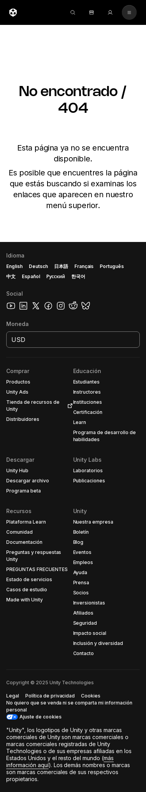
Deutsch (38, 266)
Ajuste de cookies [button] (40, 717)
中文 (11, 276)
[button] (39, 381)
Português (112, 266)
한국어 (78, 276)
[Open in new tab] (68, 406)
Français (84, 266)
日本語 (61, 266)
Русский (55, 276)
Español (31, 276)
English (14, 266)
